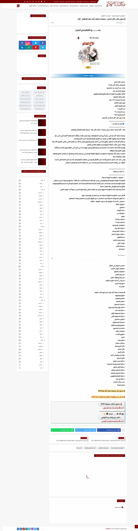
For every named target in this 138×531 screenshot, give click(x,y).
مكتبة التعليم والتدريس (40, 6)
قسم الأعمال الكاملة (22, 99)
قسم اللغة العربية (36, 109)
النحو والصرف (36, 95)
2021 (39, 340)
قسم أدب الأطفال (102, 16)
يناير (38, 186)
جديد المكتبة (83, 2)
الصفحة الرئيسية (90, 2)
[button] (106, 430)
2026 (39, 180)
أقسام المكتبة (95, 6)
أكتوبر (37, 236)
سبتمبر (37, 199)
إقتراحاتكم (65, 2)
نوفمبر (37, 196)
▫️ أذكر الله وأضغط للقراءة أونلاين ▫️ (110, 421)
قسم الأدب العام (36, 99)
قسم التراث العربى (36, 102)
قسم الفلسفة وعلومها (22, 105)
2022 (39, 300)
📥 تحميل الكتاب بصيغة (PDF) (108, 404)
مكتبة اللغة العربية (61, 6)
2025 (39, 190)
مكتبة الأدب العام (51, 6)
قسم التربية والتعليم (22, 102)
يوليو (38, 205)
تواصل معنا (59, 2)
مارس (37, 217)
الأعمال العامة (30, 6)
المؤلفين (88, 6)
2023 (39, 266)
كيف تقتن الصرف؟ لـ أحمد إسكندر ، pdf (25, 140)
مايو (38, 211)
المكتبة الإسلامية (71, 6)
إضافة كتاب (53, 2)
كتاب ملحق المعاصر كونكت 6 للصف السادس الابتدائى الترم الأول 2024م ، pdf (25, 133)
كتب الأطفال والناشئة (87, 448)
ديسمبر (37, 193)
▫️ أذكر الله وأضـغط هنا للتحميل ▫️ (110, 407)
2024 (39, 226)
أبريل (38, 214)
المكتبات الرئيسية (81, 6)
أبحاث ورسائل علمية (36, 92)
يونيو (38, 208)
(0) (49, 23)
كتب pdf (76, 448)
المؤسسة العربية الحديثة (115, 16)
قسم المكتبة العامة (22, 109)
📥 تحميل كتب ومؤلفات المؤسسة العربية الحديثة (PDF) (105, 397)
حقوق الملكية (77, 2)
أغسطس (37, 202)
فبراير (38, 183)
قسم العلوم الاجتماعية (36, 105)
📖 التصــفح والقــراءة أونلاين (108, 417)
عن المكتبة (70, 2)
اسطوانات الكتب (22, 92)
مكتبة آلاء (105, 529)
